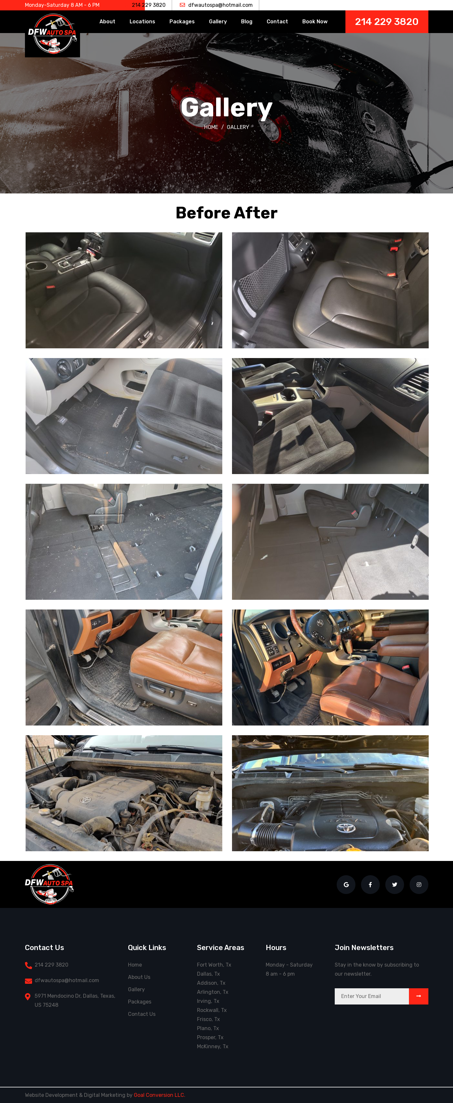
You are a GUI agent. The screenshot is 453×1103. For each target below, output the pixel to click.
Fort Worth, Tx (214, 965)
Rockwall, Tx (212, 1010)
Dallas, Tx (208, 974)
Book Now (315, 21)
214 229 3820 (144, 5)
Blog (246, 21)
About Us (139, 977)
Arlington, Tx (212, 992)
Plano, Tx (208, 1028)
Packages (182, 21)
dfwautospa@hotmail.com (216, 5)
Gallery (218, 21)
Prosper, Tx (210, 1037)
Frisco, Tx (208, 1019)
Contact (277, 21)
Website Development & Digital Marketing (75, 1095)
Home (211, 127)
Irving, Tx (208, 1001)
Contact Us (142, 1014)
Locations (142, 21)
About (107, 21)
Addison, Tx (211, 983)
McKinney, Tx (212, 1046)
